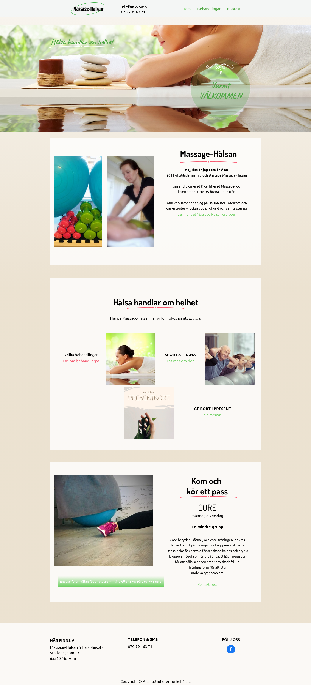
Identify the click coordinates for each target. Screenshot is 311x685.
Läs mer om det (180, 360)
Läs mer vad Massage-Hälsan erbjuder (207, 214)
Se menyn (212, 414)
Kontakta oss (207, 584)
